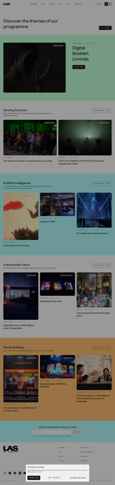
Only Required (54, 478)
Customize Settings (78, 478)
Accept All (34, 478)
